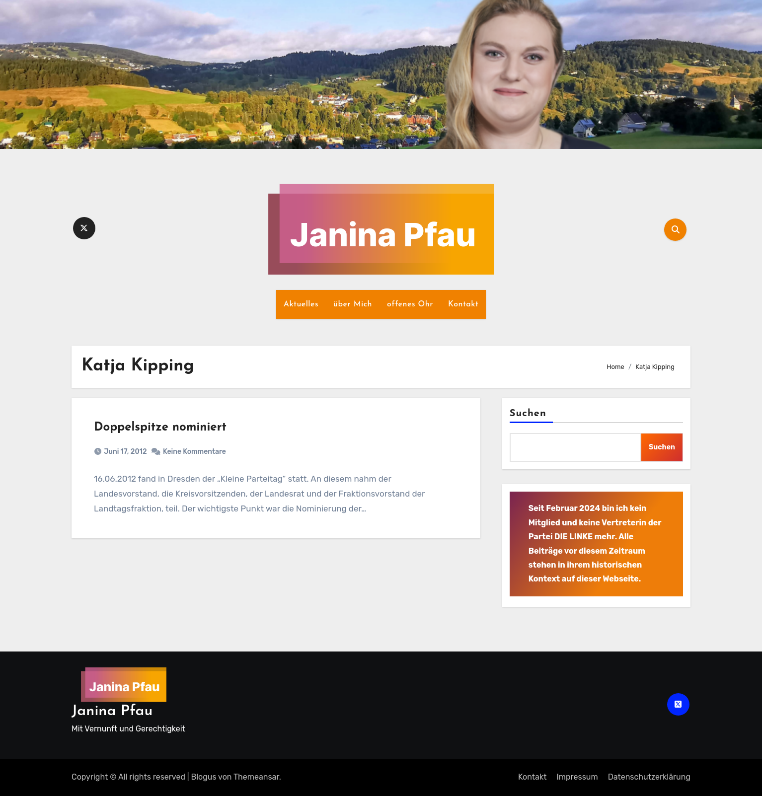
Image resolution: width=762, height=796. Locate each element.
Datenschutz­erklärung (649, 777)
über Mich (352, 304)
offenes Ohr (410, 304)
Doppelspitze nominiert (160, 428)
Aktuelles (301, 304)
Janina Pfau (112, 711)
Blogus (204, 777)
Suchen (528, 414)
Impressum (577, 777)
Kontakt (463, 304)
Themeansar (256, 777)
